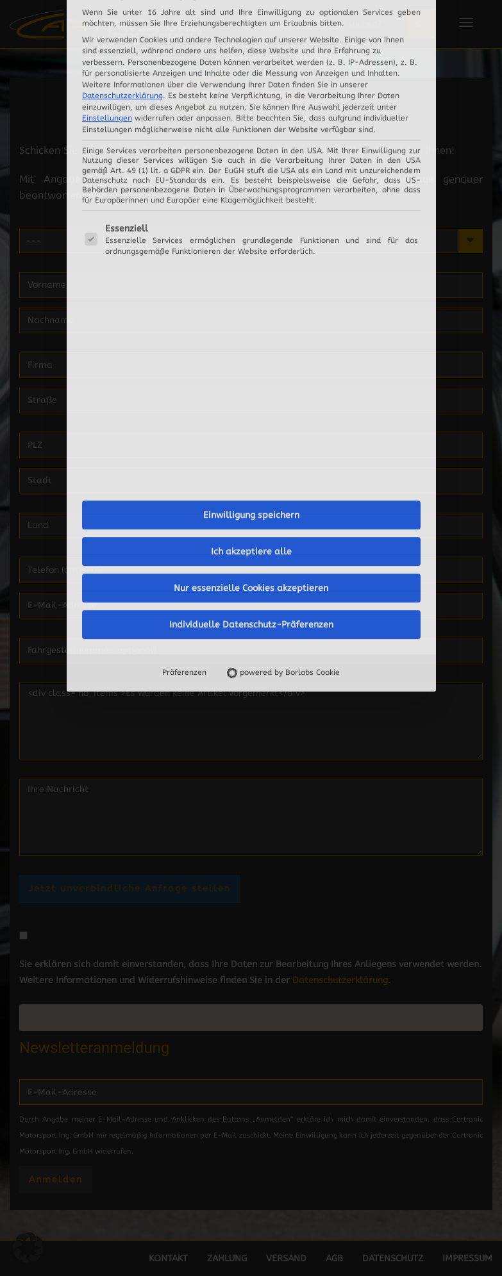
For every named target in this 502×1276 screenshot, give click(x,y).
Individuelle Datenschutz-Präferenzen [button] (251, 409)
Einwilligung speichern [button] (251, 299)
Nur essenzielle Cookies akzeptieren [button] (251, 372)
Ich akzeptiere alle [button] (251, 336)
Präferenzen (184, 456)
